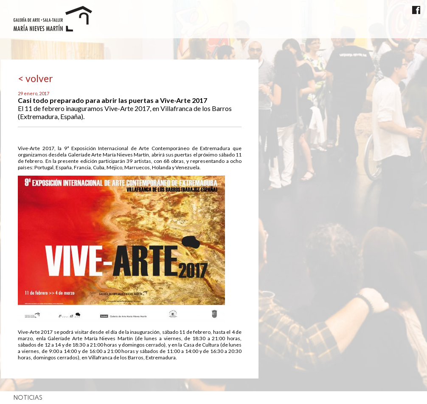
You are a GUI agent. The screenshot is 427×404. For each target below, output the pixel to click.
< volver (35, 78)
